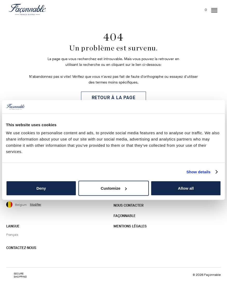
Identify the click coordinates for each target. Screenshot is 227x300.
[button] (214, 10)
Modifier (35, 204)
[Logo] (27, 9)
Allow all (186, 188)
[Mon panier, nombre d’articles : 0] (202, 8)
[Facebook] (18, 258)
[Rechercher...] (183, 8)
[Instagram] (10, 258)
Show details (198, 171)
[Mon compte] (192, 10)
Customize (114, 188)
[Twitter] (26, 258)
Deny (41, 188)
